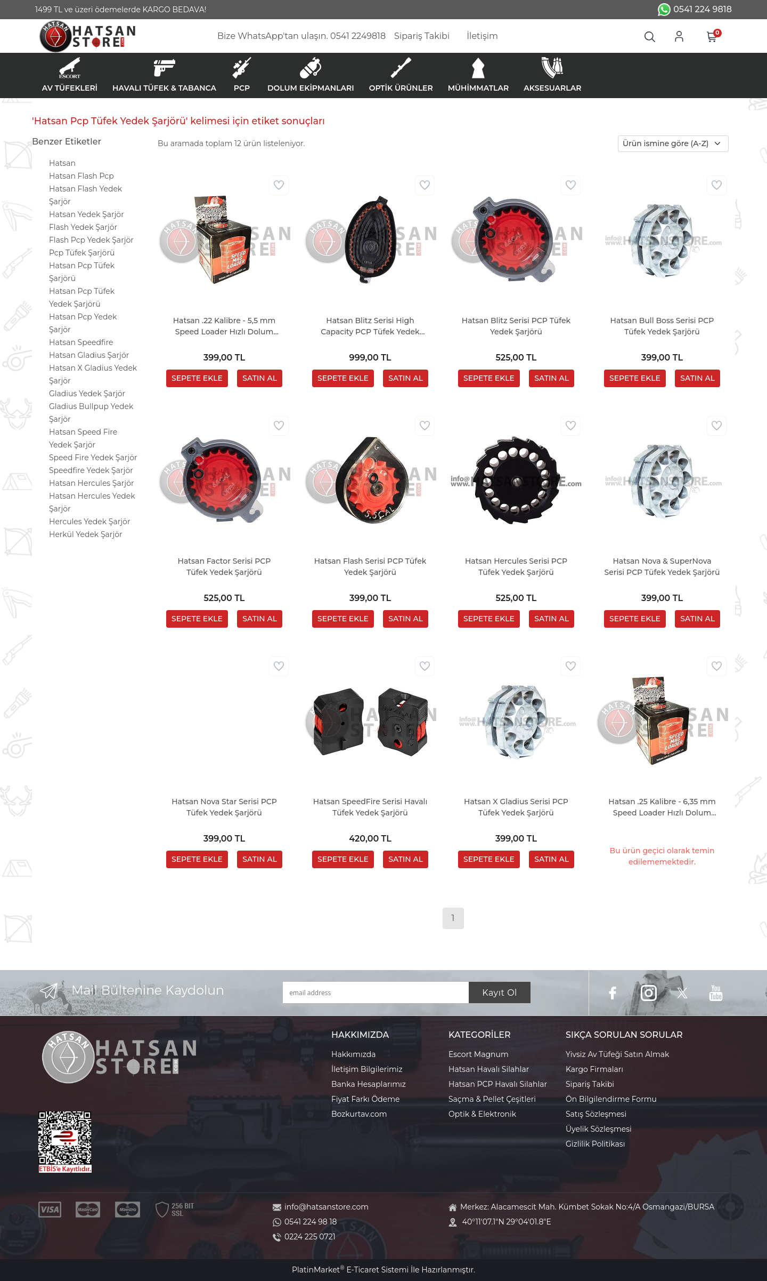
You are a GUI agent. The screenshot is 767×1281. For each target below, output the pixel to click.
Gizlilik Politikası (595, 1144)
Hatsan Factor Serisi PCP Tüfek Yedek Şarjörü (224, 566)
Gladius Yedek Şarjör (87, 393)
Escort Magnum (478, 1054)
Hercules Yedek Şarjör (89, 521)
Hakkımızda (353, 1054)
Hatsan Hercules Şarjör (91, 483)
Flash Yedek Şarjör (83, 227)
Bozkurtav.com (359, 1114)
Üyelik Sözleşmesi (599, 1129)
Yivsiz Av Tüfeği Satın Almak (617, 1054)
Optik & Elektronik (482, 1114)
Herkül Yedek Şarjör (86, 534)
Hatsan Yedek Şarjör (86, 214)
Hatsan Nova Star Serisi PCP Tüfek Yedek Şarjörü (224, 807)
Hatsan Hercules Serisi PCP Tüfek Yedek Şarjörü (516, 566)
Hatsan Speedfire (81, 342)
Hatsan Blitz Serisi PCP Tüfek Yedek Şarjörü (516, 326)
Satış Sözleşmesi (596, 1114)
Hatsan (62, 163)
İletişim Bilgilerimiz (367, 1069)
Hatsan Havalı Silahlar (488, 1069)
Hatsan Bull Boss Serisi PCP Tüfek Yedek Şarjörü (662, 326)
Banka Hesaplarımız (368, 1084)
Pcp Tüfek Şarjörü (82, 253)
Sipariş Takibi (590, 1084)
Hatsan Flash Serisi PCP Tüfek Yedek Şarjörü (370, 566)
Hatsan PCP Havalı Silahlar (497, 1084)
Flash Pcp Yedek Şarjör (91, 240)
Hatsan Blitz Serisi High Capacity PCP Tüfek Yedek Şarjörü (370, 327)
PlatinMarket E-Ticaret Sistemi (350, 1270)
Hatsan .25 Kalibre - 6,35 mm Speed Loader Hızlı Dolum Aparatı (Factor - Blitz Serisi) (661, 808)
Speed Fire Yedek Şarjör (93, 457)
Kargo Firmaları (594, 1069)
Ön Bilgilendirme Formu (611, 1099)
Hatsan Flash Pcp (81, 176)
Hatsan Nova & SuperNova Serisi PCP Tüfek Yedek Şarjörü (662, 566)
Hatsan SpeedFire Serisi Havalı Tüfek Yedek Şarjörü (370, 807)
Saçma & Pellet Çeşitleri (492, 1099)
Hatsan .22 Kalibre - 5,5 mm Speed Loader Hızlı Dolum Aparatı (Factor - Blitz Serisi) (224, 327)
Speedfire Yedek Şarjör (91, 470)
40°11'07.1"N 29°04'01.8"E (506, 1222)
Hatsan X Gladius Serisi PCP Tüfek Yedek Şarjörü (516, 807)
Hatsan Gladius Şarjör (89, 355)
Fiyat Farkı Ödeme (365, 1099)
